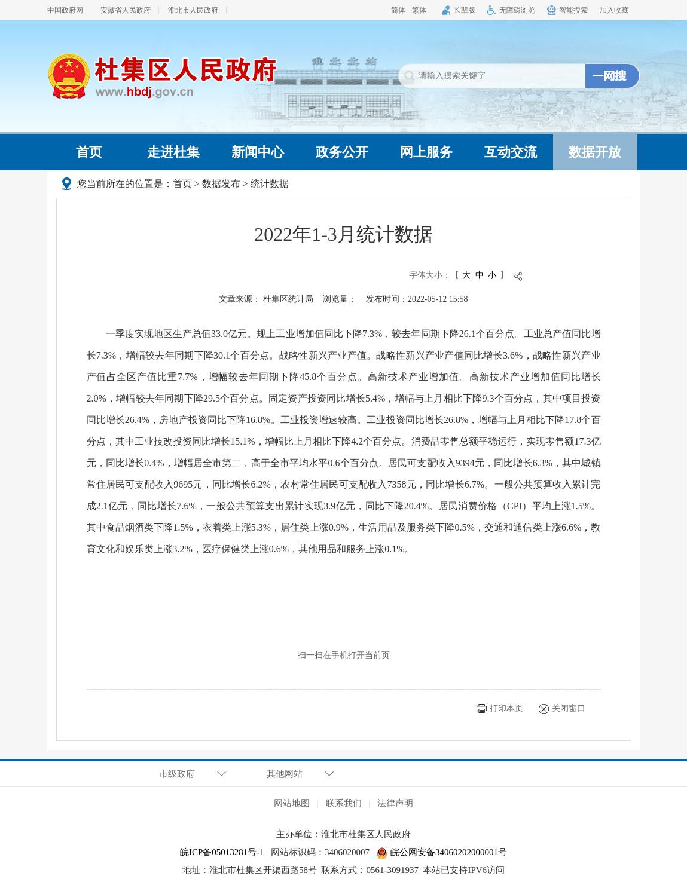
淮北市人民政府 (193, 10)
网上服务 (426, 152)
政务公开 (342, 152)
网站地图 (292, 803)
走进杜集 (173, 152)
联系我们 (344, 803)
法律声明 (395, 803)
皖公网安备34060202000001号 (441, 852)
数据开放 (595, 152)
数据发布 (221, 184)
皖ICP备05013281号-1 (222, 852)
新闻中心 (257, 152)
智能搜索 (573, 10)
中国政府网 (65, 10)
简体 (398, 10)
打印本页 (506, 708)
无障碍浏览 (517, 10)
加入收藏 (614, 10)
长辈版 (464, 10)
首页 (89, 152)
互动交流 (510, 152)
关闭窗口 (568, 708)
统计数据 (270, 184)
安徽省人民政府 (125, 10)
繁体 (419, 10)
